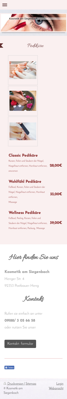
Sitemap (31, 384)
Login (59, 384)
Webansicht (56, 388)
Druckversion (14, 384)
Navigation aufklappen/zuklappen (33, 5)
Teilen (9, 367)
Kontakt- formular (20, 344)
